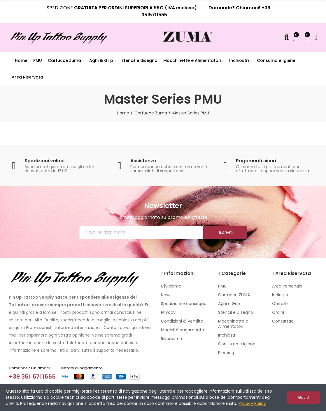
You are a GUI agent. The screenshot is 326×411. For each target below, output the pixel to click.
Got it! (303, 397)
